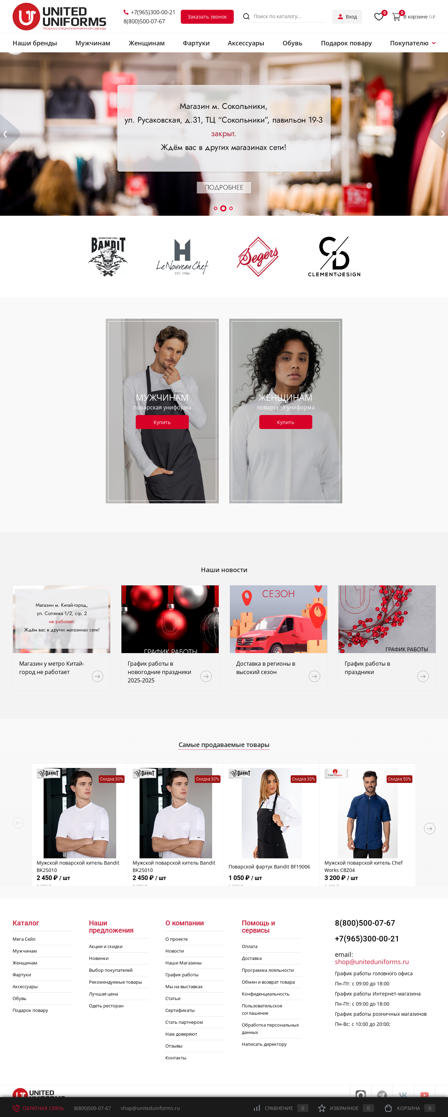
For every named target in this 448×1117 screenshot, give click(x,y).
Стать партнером (184, 1022)
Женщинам (25, 963)
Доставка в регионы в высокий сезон (265, 668)
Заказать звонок (207, 16)
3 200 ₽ (367, 882)
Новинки (99, 958)
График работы (182, 974)
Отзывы (173, 1046)
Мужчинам (25, 951)
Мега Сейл (24, 939)
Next (429, 828)
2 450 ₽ (80, 882)
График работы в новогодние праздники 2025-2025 (159, 672)
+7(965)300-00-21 (150, 12)
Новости (174, 951)
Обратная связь (38, 1108)
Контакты (175, 1058)
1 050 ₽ (272, 882)
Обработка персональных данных (270, 1028)
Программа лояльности (268, 970)
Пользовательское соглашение (262, 1009)
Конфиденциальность (266, 994)
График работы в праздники (367, 668)
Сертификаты (180, 1010)
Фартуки (22, 974)
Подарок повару (30, 1010)
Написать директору (264, 1044)
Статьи (172, 998)
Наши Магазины (183, 963)
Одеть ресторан (106, 1006)
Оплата (249, 946)
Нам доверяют (181, 1034)
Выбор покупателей (111, 970)
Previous (18, 823)
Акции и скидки (105, 946)
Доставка (252, 958)
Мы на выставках (184, 986)
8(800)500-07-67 (144, 21)
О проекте (176, 939)
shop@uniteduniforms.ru (372, 961)
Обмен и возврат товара (268, 982)
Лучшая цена (103, 994)
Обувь (20, 998)
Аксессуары (25, 986)
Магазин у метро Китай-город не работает (51, 668)
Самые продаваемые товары (224, 744)
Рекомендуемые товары (115, 982)
